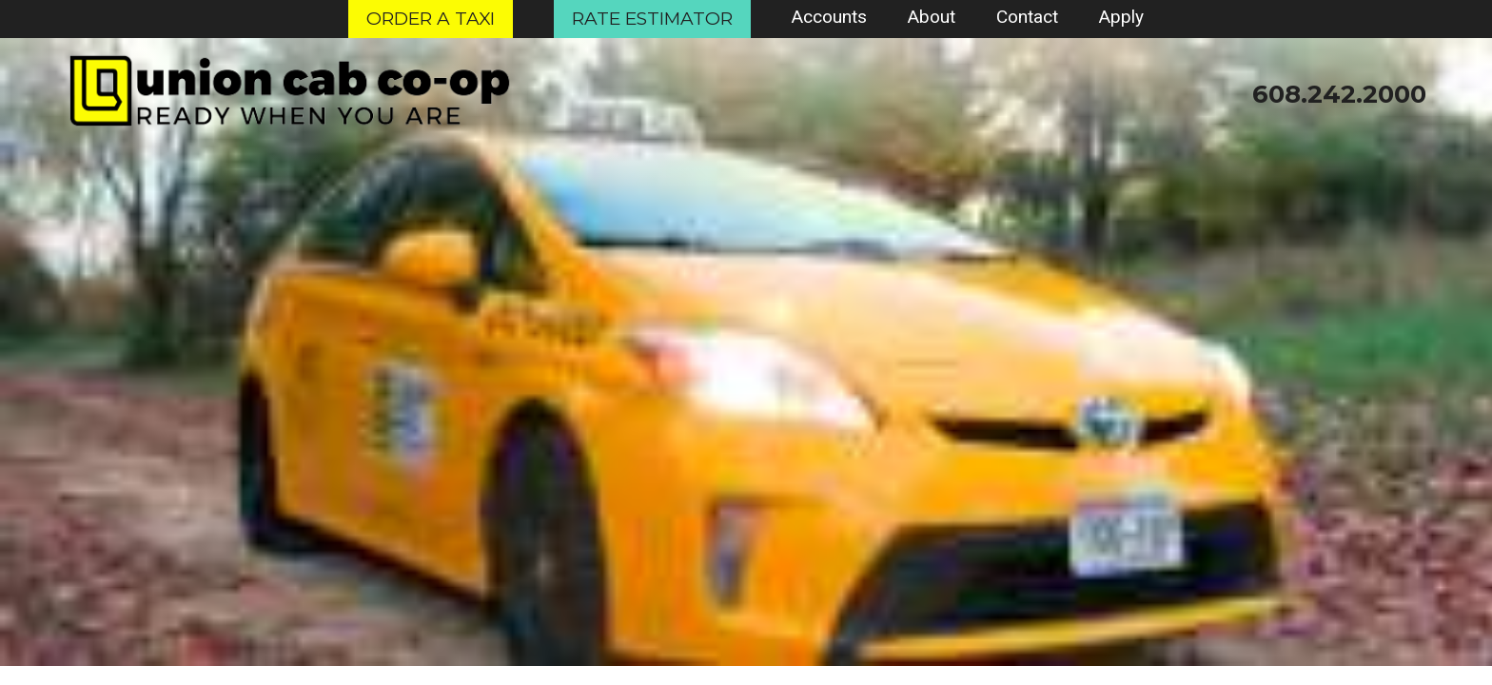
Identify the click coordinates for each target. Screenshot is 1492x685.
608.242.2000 (1339, 94)
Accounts (829, 17)
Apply (1121, 17)
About (931, 17)
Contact (1027, 17)
